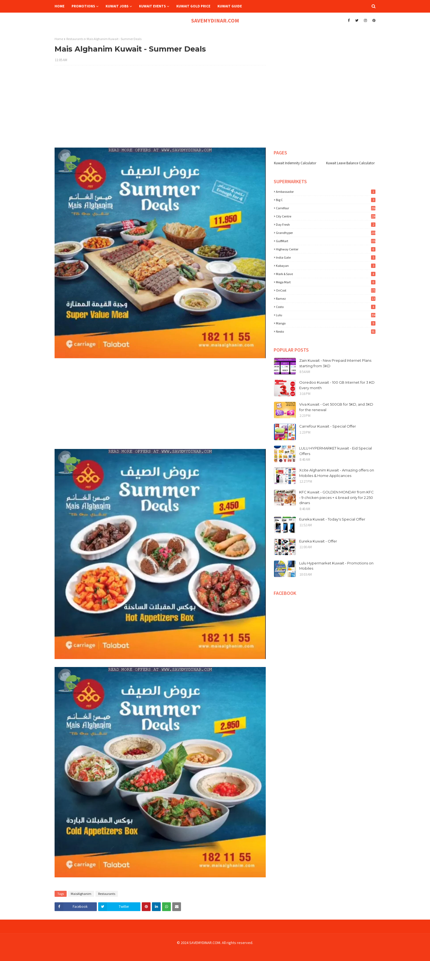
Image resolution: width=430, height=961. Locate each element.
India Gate (325, 257)
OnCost (325, 290)
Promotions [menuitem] (83, 6)
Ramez (325, 298)
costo (325, 307)
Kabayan (325, 266)
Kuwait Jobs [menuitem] (117, 6)
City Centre (325, 216)
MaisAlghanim (81, 894)
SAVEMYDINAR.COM (215, 20)
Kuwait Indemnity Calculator (295, 163)
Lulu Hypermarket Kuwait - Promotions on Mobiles (336, 566)
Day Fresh (325, 224)
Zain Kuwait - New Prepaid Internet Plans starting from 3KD (335, 363)
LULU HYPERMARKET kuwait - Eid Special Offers (335, 451)
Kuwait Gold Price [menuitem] (193, 6)
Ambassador (325, 192)
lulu (325, 315)
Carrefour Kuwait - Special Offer (327, 426)
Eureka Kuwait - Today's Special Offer (332, 519)
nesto (325, 331)
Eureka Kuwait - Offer (318, 541)
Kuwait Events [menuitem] (152, 6)
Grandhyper (325, 233)
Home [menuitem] (59, 6)
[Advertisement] (160, 109)
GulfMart (325, 241)
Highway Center (325, 249)
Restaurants (74, 39)
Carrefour (325, 208)
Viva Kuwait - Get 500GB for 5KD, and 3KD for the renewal (336, 407)
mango (325, 323)
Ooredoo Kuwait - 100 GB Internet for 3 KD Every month (337, 385)
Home (59, 39)
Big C (325, 200)
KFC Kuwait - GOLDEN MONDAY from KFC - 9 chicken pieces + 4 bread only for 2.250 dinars (336, 497)
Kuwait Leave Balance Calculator (350, 163)
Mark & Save (325, 274)
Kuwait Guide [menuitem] (229, 6)
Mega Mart (325, 282)
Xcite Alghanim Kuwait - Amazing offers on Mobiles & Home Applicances (336, 473)
